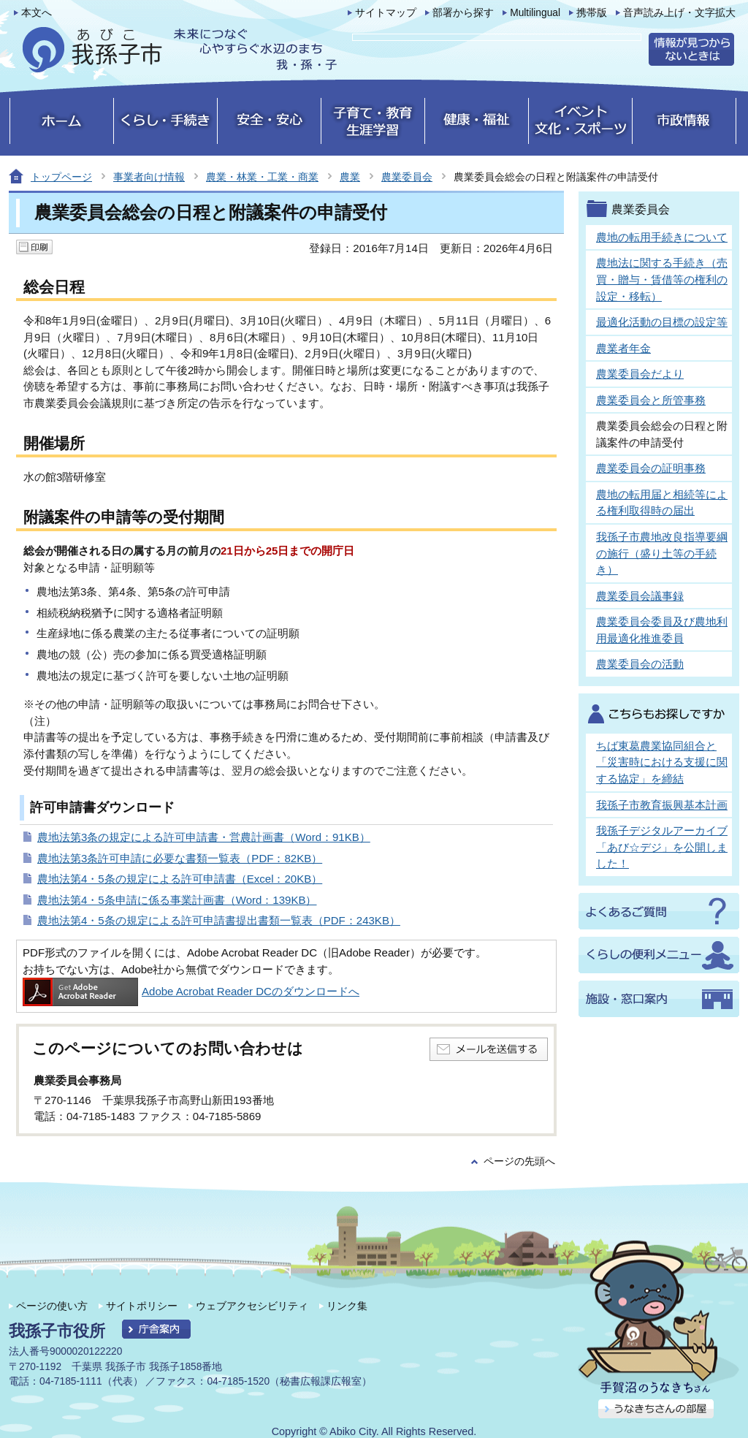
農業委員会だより (640, 374)
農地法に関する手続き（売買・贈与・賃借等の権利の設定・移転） (662, 279)
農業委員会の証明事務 (651, 468)
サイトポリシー (142, 1306)
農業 (350, 177)
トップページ (61, 177)
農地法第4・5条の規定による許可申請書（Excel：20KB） (179, 878)
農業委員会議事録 (640, 596)
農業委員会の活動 (640, 664)
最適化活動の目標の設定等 (662, 322)
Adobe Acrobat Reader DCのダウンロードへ (191, 991)
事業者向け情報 (149, 177)
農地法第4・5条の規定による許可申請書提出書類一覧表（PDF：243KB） (218, 920)
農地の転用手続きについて (662, 237)
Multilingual (535, 12)
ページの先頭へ (519, 1161)
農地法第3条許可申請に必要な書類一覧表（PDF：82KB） (179, 858)
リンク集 (347, 1306)
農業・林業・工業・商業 (262, 177)
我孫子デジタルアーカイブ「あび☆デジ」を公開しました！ (662, 847)
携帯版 (591, 12)
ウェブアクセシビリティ (252, 1306)
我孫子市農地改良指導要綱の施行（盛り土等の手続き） (662, 553)
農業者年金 (623, 348)
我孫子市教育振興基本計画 (662, 805)
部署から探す (463, 12)
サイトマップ (385, 12)
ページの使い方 (52, 1306)
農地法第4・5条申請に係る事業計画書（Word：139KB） (177, 900)
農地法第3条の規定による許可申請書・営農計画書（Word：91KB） (203, 837)
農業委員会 (406, 177)
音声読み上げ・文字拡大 (679, 12)
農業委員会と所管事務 (651, 400)
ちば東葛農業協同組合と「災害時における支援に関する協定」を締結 (662, 762)
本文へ (36, 12)
